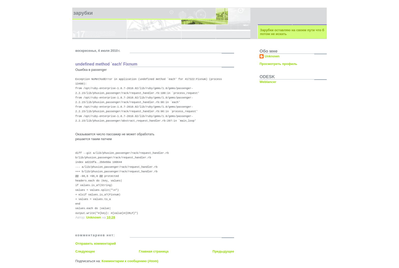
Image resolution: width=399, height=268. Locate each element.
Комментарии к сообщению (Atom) (130, 261)
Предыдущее (223, 251)
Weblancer (268, 82)
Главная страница (153, 251)
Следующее (85, 251)
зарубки (83, 13)
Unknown (272, 56)
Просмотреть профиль (278, 64)
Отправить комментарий (95, 243)
